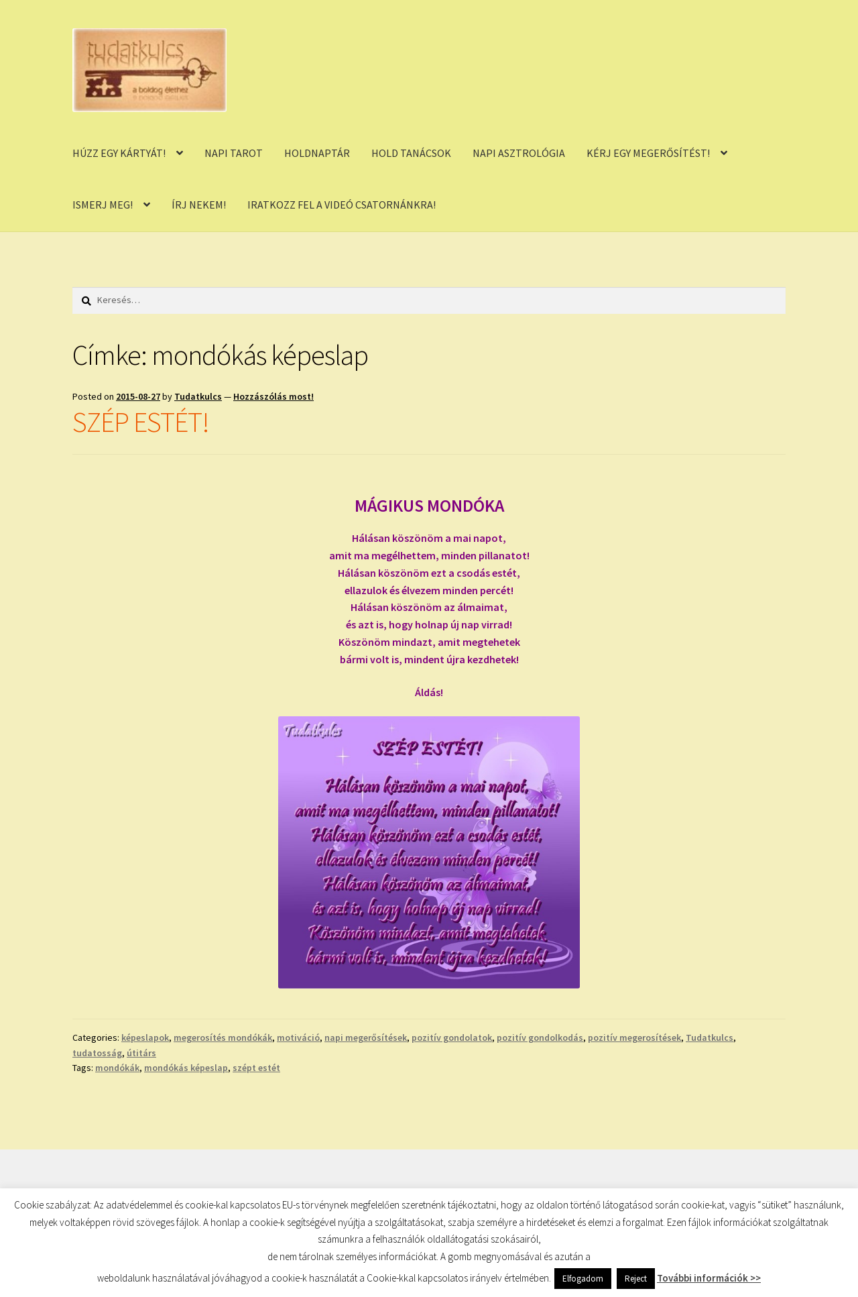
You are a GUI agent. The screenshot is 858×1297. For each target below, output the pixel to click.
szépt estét (256, 1068)
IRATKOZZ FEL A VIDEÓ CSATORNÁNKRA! (341, 204)
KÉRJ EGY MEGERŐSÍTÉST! (648, 153)
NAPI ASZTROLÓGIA (519, 153)
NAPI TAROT (233, 153)
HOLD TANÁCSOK (411, 153)
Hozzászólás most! (273, 396)
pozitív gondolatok (452, 1037)
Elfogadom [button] (582, 1278)
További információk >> (709, 1278)
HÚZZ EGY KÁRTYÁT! (119, 153)
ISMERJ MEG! (102, 204)
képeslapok (145, 1037)
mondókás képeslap (186, 1068)
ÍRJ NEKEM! (199, 204)
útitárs (141, 1053)
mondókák (117, 1068)
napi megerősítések (365, 1037)
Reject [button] (636, 1278)
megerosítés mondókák (223, 1037)
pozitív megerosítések (634, 1037)
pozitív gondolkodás (540, 1037)
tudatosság (97, 1053)
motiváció (298, 1037)
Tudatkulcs (198, 396)
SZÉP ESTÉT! (140, 421)
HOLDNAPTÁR (317, 153)
